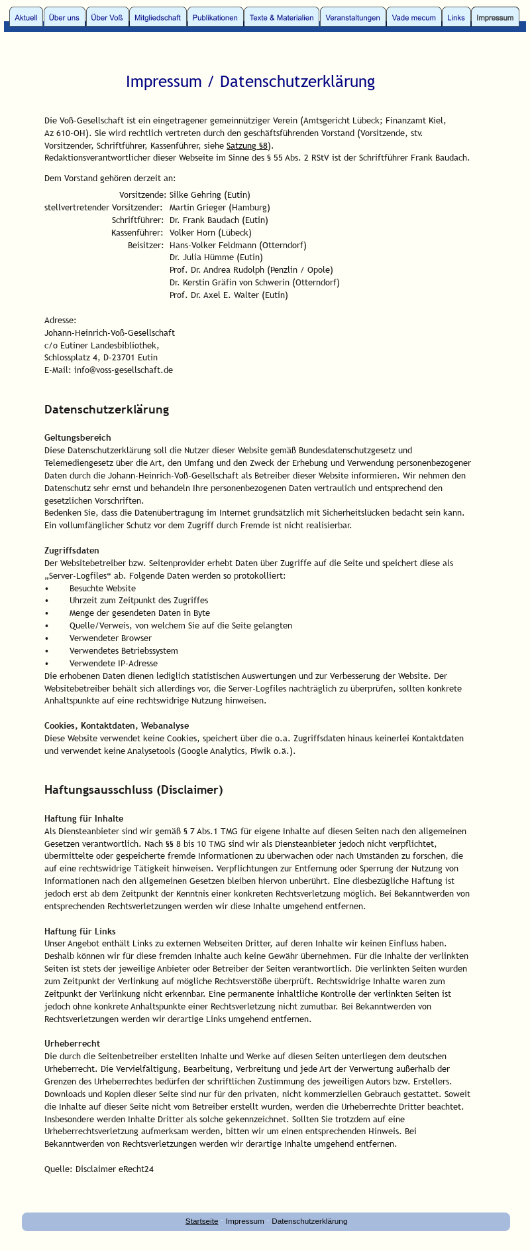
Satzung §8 (247, 145)
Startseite (202, 1220)
